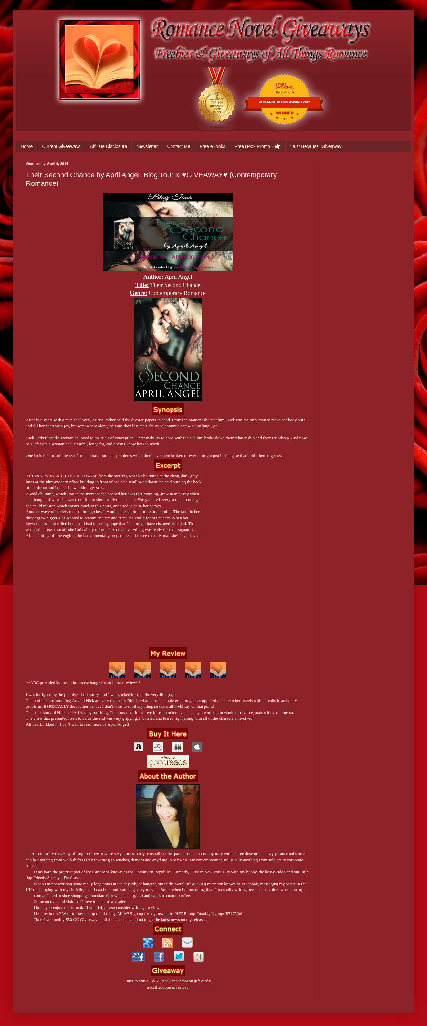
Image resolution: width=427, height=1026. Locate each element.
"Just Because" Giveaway (315, 146)
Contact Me (178, 146)
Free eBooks (212, 146)
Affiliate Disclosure (108, 146)
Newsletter (147, 146)
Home (27, 146)
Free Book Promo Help (257, 146)
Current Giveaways (61, 146)
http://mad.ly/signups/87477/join (217, 913)
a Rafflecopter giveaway (168, 987)
